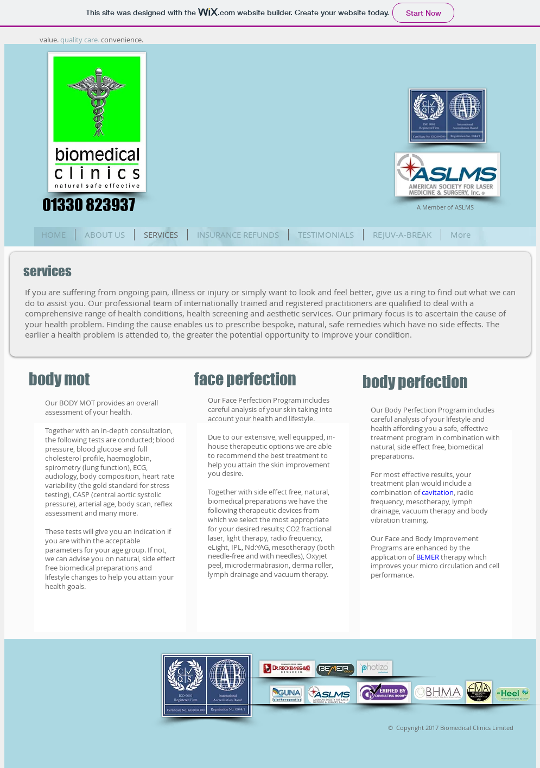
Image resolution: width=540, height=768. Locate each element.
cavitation (438, 492)
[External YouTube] (273, 132)
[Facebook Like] (446, 71)
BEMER (428, 557)
